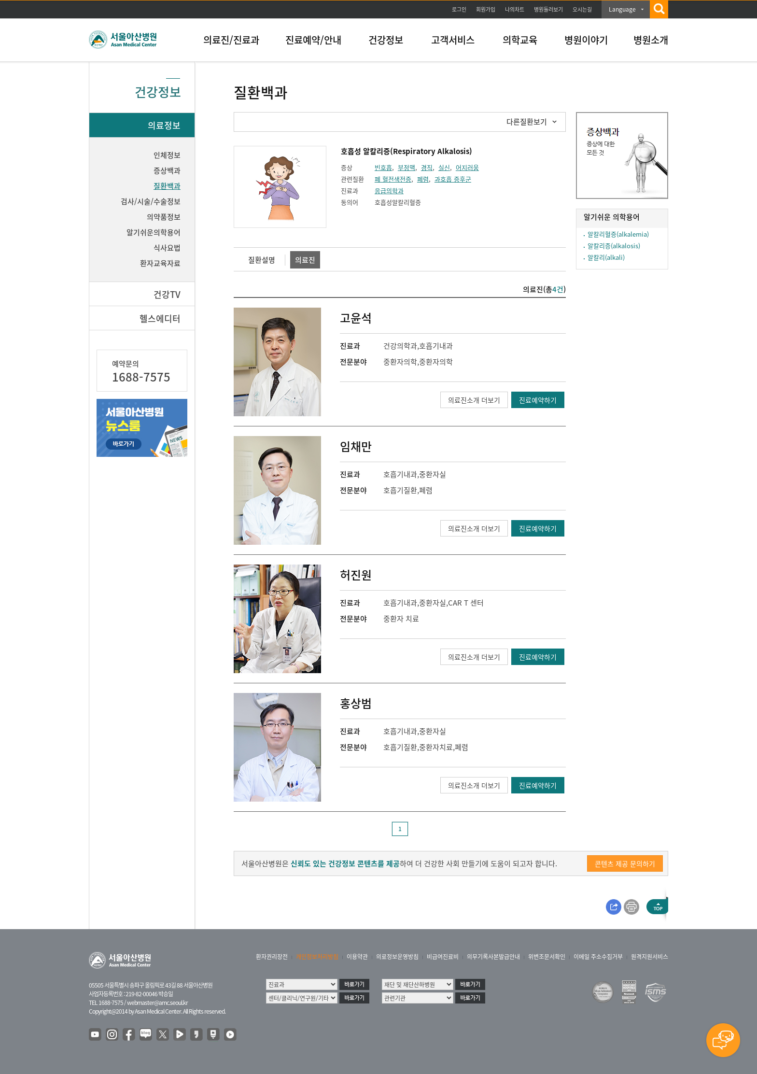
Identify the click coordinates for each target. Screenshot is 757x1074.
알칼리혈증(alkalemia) (618, 234)
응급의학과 (389, 190)
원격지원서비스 (649, 956)
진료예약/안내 (313, 40)
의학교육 (520, 40)
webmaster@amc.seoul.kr (157, 1002)
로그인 (459, 9)
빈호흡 (383, 167)
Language (622, 9)
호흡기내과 (436, 345)
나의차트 (514, 9)
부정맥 (406, 167)
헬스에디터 (160, 318)
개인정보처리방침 (317, 956)
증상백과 (167, 170)
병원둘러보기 (548, 9)
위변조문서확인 (546, 956)
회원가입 (485, 9)
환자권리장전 (272, 956)
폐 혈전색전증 (393, 179)
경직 (427, 167)
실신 (444, 167)
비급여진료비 (443, 956)
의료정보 (164, 125)
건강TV (167, 294)
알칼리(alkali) (606, 257)
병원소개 (650, 40)
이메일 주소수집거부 (598, 956)
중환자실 (432, 474)
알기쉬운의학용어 (153, 232)
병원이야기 (586, 40)
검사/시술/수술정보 (151, 201)
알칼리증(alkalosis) (614, 245)
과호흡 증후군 (453, 179)
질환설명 (261, 259)
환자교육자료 (160, 263)
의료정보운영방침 (397, 956)
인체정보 (167, 155)
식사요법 (167, 247)
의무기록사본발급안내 (493, 956)
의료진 (305, 259)
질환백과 (167, 186)
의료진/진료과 (231, 40)
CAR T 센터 (466, 602)
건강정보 (385, 40)
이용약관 (357, 956)
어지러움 (467, 167)
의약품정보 (164, 217)
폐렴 (423, 179)
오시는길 (582, 9)
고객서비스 (453, 40)
